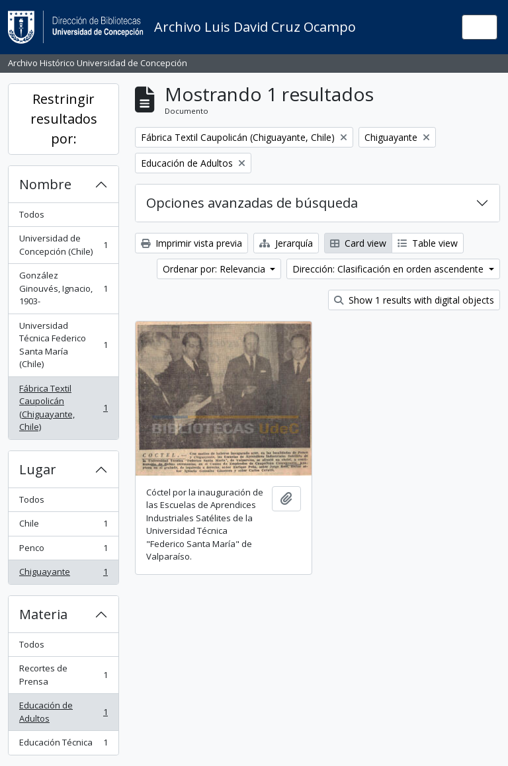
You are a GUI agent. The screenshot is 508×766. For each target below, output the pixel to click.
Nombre (45, 184)
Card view (358, 243)
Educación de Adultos (63, 711)
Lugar (37, 469)
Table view (428, 243)
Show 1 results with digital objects (414, 300)
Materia (43, 614)
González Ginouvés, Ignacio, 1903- (63, 288)
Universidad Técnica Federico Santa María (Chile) (63, 344)
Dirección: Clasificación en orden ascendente (389, 269)
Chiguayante (63, 574)
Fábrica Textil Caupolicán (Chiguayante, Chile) (63, 407)
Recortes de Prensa (63, 674)
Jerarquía (286, 243)
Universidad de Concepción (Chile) (63, 244)
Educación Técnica (63, 745)
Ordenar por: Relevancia (215, 269)
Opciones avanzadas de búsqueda (252, 203)
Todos (31, 214)
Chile (63, 526)
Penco (63, 551)
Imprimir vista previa (191, 243)
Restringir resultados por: (63, 119)
